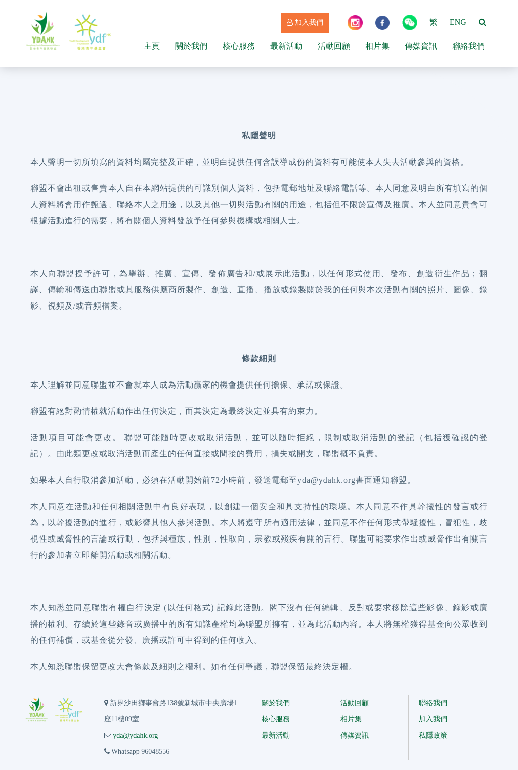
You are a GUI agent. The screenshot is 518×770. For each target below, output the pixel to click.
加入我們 (305, 22)
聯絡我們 (468, 46)
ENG (458, 22)
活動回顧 (334, 46)
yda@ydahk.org (135, 735)
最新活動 (286, 46)
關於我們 (191, 46)
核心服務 (239, 46)
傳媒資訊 (421, 46)
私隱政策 (433, 735)
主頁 (152, 46)
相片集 (377, 46)
